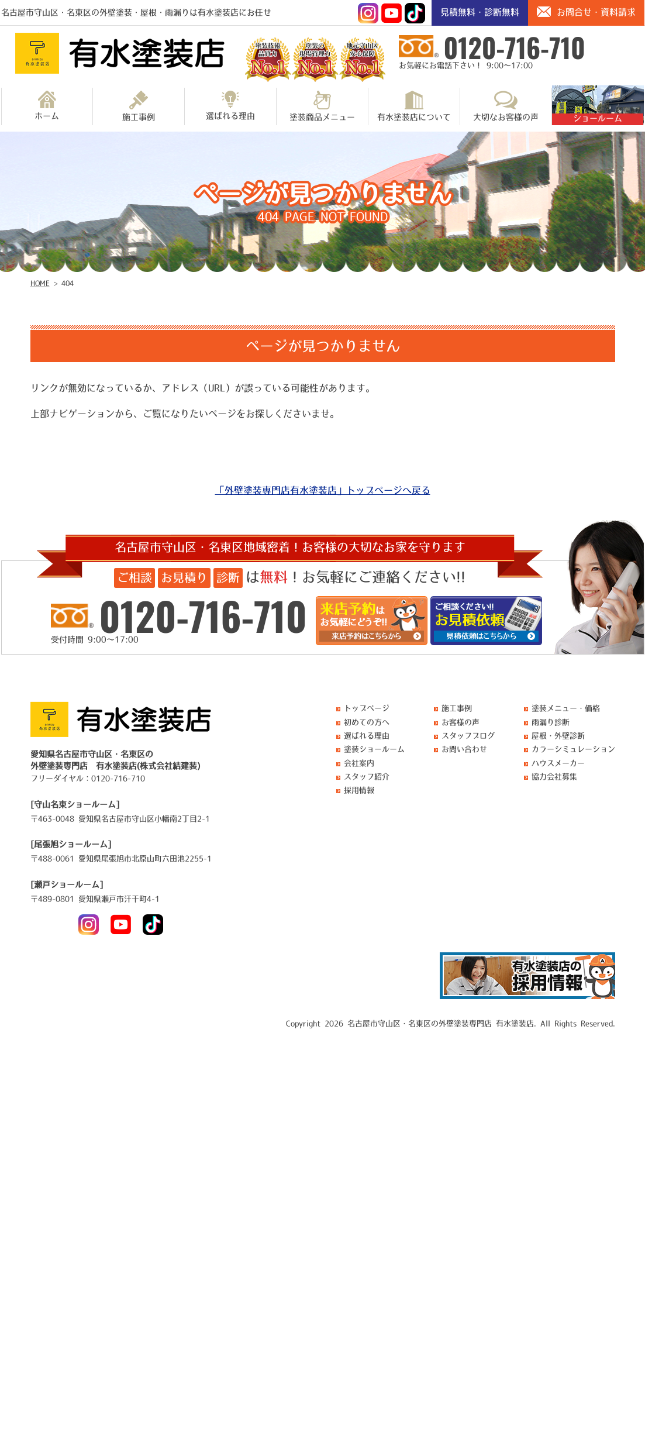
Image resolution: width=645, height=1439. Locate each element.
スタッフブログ (468, 735)
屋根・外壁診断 (558, 735)
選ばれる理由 (230, 105)
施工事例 (138, 106)
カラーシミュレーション (573, 749)
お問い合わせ (464, 749)
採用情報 (359, 790)
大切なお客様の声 (506, 106)
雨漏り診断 (551, 722)
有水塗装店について (414, 106)
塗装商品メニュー (322, 106)
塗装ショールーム (374, 749)
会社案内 (359, 763)
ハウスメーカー (558, 763)
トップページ (366, 708)
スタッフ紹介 (366, 776)
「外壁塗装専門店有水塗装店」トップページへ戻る (322, 490)
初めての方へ (366, 722)
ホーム (47, 105)
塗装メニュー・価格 (566, 708)
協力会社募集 (554, 776)
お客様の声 (461, 722)
